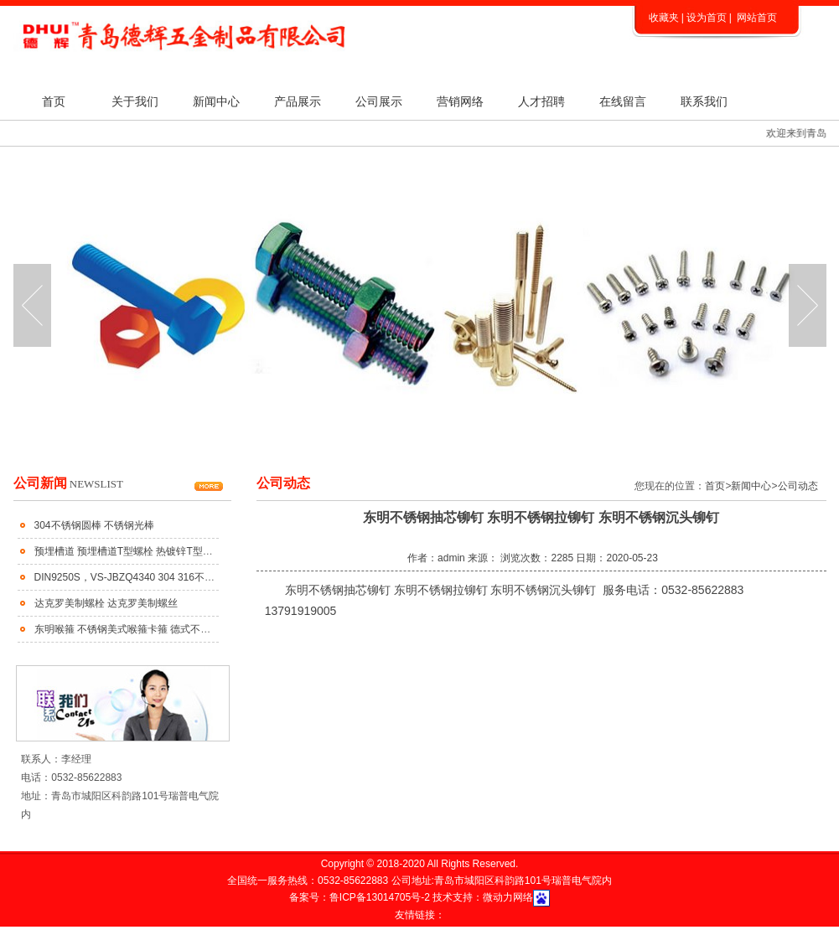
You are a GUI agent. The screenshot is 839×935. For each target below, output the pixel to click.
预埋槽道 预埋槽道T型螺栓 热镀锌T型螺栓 (128, 551)
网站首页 (757, 17)
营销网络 (460, 101)
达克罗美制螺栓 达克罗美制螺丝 (106, 603)
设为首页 (706, 17)
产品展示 (297, 101)
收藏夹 (664, 17)
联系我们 (704, 101)
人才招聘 (541, 101)
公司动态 (798, 486)
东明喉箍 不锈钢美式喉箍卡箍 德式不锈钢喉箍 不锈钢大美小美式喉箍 (189, 629)
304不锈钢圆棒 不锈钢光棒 (94, 525)
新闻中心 (216, 101)
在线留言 (622, 101)
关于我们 (134, 101)
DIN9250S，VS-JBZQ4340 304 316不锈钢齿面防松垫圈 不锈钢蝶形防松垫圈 (206, 577)
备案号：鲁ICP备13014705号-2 (360, 897)
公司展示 (378, 101)
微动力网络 (508, 897)
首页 (53, 101)
